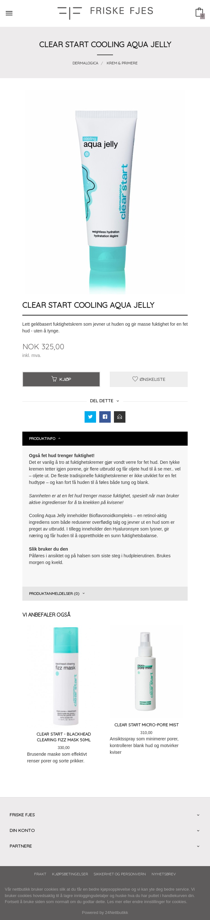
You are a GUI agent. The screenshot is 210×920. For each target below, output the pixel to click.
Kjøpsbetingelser (70, 874)
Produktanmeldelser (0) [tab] (54, 593)
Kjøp (61, 379)
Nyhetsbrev (164, 874)
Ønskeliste (148, 379)
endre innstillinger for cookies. (159, 901)
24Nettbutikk (116, 912)
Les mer (114, 901)
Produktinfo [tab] (42, 438)
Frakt (40, 874)
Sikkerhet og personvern (120, 874)
